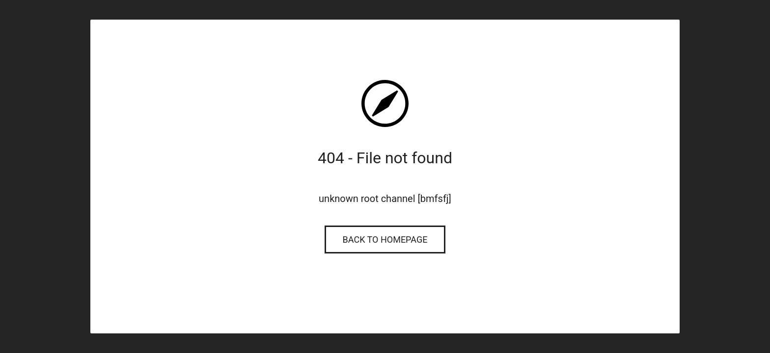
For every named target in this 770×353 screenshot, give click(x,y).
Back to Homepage (385, 239)
